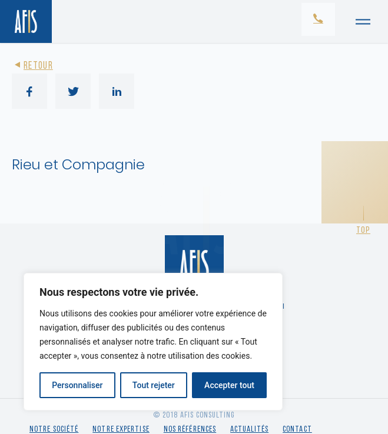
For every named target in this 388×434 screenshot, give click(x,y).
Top (363, 230)
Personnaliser (77, 385)
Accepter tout (229, 385)
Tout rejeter (153, 385)
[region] (153, 341)
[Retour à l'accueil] (26, 21)
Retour (32, 66)
